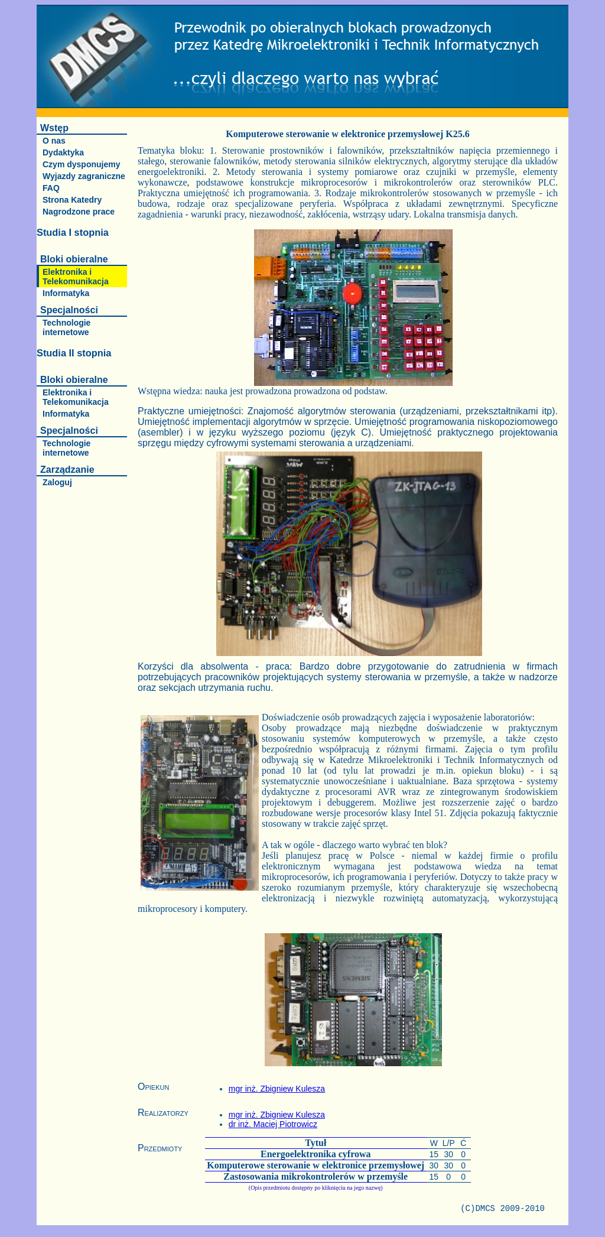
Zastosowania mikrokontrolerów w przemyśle (315, 1176)
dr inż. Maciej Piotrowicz (273, 1124)
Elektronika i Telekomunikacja (76, 276)
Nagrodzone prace (79, 211)
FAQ (51, 188)
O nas (54, 140)
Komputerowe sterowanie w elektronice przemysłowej (315, 1165)
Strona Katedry (72, 199)
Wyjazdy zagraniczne (84, 176)
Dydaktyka (63, 152)
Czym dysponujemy (81, 164)
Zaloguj (57, 482)
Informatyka (66, 293)
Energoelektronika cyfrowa (316, 1154)
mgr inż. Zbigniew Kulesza (277, 1088)
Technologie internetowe (66, 327)
